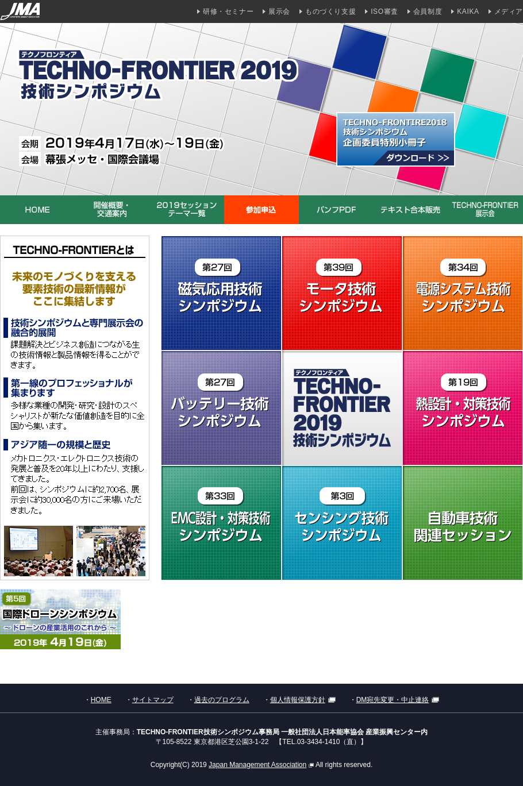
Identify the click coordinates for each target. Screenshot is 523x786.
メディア (508, 11)
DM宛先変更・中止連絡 (398, 700)
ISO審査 (384, 11)
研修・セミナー (228, 11)
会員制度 (427, 11)
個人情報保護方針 (303, 700)
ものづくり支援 (330, 11)
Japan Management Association (261, 765)
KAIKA (468, 11)
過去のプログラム (221, 700)
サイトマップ (153, 700)
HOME (101, 700)
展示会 (279, 11)
